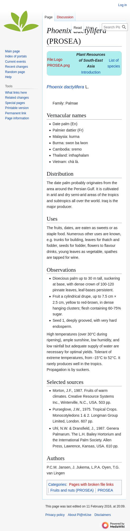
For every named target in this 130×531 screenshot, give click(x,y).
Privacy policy (55, 515)
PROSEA (105, 490)
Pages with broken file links (91, 484)
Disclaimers (102, 515)
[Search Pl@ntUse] (115, 27)
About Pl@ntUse (79, 515)
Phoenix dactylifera (65, 86)
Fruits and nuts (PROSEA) (72, 490)
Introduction (90, 72)
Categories (57, 484)
